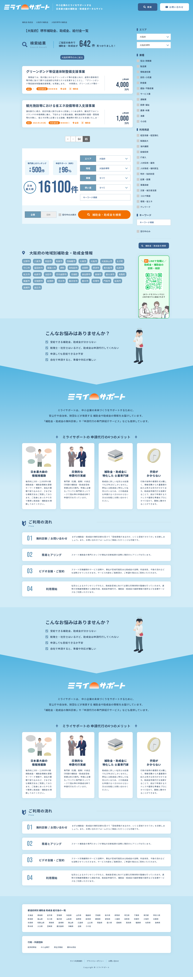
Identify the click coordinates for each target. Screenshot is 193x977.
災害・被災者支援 (148, 190)
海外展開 (144, 146)
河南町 (74, 274)
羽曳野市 (38, 281)
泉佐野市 (86, 274)
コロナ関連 (145, 195)
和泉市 (59, 261)
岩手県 (49, 915)
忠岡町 (85, 267)
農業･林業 (144, 110)
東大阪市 (108, 267)
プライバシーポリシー (95, 961)
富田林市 (38, 267)
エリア (88, 158)
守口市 (26, 267)
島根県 (61, 922)
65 (86, 139)
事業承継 (144, 184)
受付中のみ (145, 231)
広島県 (80, 922)
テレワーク (145, 206)
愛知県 (107, 919)
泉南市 (98, 274)
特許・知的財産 (147, 173)
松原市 (120, 267)
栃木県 (107, 915)
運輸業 (143, 99)
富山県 (40, 919)
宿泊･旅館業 (145, 60)
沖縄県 (70, 926)
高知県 (128, 922)
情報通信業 (145, 71)
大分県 (40, 926)
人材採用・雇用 (147, 162)
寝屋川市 (51, 267)
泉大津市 (110, 274)
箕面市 (26, 281)
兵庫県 (155, 919)
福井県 (59, 919)
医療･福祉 (144, 104)
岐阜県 (88, 919)
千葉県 (136, 915)
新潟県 (30, 919)
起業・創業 (145, 179)
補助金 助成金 (27, 22)
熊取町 (122, 274)
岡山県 (70, 922)
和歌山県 (40, 922)
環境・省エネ (146, 201)
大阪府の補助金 (42, 22)
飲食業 (143, 82)
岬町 (62, 267)
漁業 (142, 115)
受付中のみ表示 (69, 214)
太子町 (120, 261)
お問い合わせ (113, 961)
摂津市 (96, 267)
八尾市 (37, 261)
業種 (88, 178)
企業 (33, 214)
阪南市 (117, 281)
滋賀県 (126, 919)
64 (79, 139)
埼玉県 (126, 915)
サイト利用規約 (76, 961)
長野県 (78, 919)
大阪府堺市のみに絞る (72, 57)
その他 (143, 121)
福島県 (88, 915)
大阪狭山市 (106, 261)
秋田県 (69, 915)
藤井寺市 (73, 281)
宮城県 (59, 915)
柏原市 (37, 274)
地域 (88, 168)
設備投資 (144, 151)
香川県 (109, 922)
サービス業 (145, 93)
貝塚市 (96, 281)
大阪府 (146, 919)
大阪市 (94, 261)
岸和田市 (73, 267)
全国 (79, 926)
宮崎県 (49, 926)
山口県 (90, 922)
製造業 (143, 66)
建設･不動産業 (146, 88)
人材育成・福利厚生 (149, 168)
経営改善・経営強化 (149, 135)
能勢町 (50, 281)
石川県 (49, 919)
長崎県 (157, 922)
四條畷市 (71, 261)
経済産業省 (32, 947)
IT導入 (143, 157)
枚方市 (26, 274)
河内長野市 (61, 274)
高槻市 (26, 287)
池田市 (48, 274)
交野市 (26, 261)
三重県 (117, 919)
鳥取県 (51, 922)
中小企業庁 (45, 947)
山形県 (78, 915)
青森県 (40, 915)
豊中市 (85, 281)
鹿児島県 (60, 926)
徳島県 (99, 922)
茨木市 (61, 281)
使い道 (88, 187)
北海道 (30, 915)
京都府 (136, 919)
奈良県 (30, 922)
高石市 (37, 287)
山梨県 (69, 919)
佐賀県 (148, 922)
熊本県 (30, 926)
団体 (49, 214)
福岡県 (138, 922)
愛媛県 (119, 922)
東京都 (146, 915)
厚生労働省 (58, 947)
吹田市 (48, 261)
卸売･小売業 (145, 77)
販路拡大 (144, 140)
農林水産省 (71, 947)
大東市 (83, 261)
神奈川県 (156, 915)
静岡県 (98, 919)
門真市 (107, 281)
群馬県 (117, 915)
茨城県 (98, 915)
